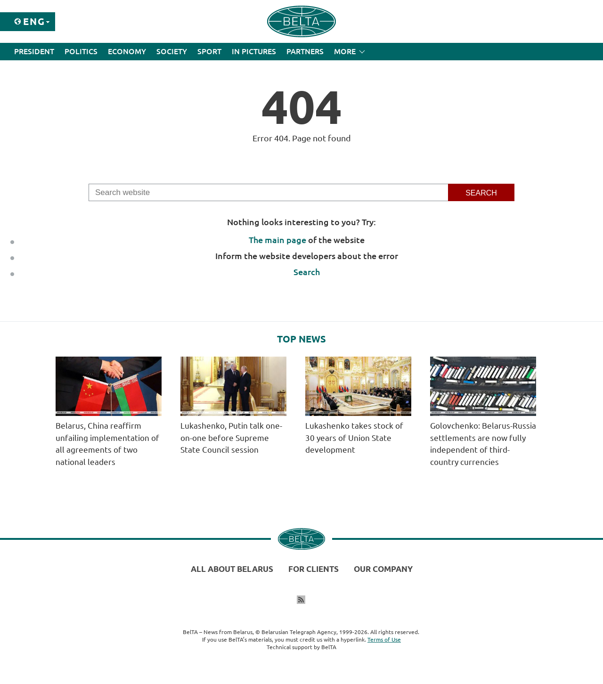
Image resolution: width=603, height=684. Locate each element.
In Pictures (254, 51)
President (34, 51)
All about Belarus (232, 568)
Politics (81, 51)
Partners (305, 51)
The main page (277, 239)
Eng (34, 21)
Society (171, 51)
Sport (209, 51)
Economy (127, 51)
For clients (313, 568)
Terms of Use (384, 639)
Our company (383, 568)
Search (306, 272)
